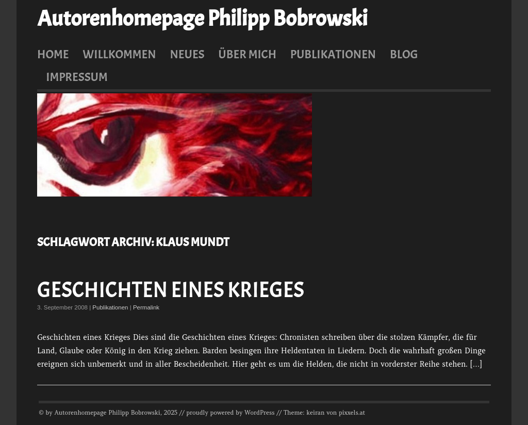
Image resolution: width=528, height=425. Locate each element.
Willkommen (119, 54)
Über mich (247, 54)
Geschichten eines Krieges (170, 290)
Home (53, 54)
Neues (187, 54)
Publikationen (333, 54)
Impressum (77, 77)
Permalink (146, 307)
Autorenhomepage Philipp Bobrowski (202, 18)
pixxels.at (352, 412)
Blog (404, 54)
